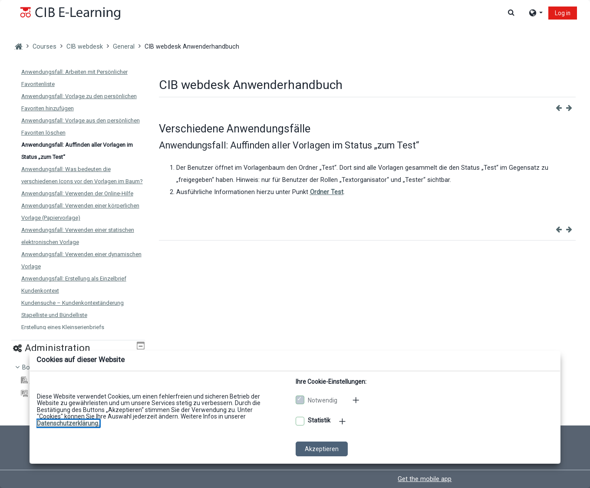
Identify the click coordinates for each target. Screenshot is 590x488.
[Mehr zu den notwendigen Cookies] (356, 400)
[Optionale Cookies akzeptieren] (300, 421)
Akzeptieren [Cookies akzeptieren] (322, 448)
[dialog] (295, 244)
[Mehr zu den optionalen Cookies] (343, 421)
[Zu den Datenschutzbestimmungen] (68, 423)
